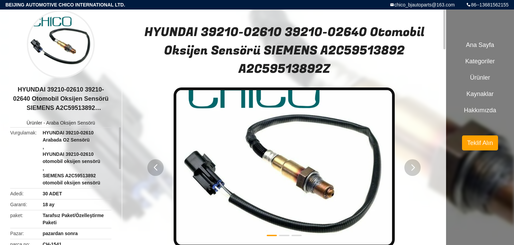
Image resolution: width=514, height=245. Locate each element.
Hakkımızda (480, 110)
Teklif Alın (480, 143)
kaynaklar (480, 94)
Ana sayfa (480, 45)
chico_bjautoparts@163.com (424, 4)
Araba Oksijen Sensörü (70, 123)
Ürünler (34, 123)
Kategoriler (480, 61)
